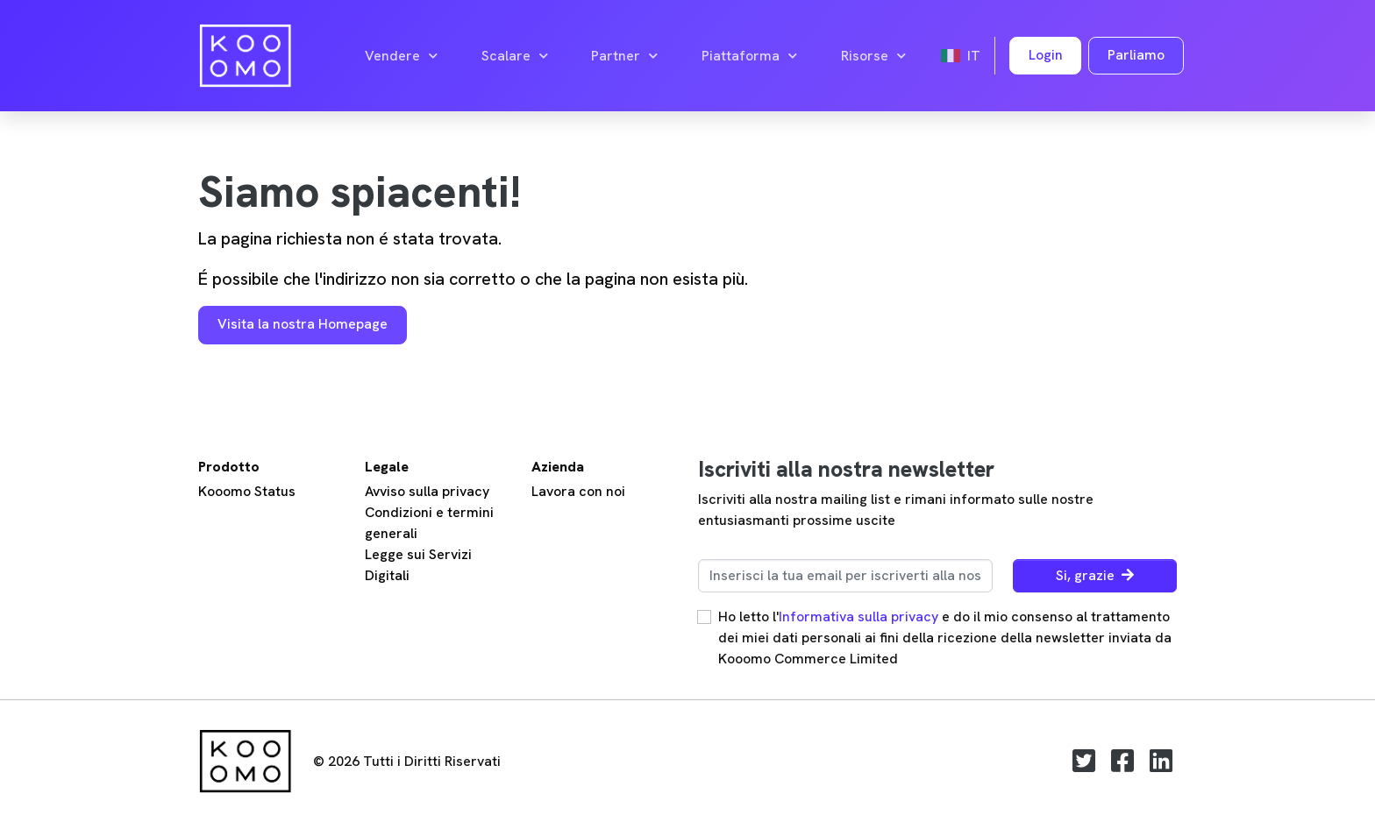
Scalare (514, 56)
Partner (624, 56)
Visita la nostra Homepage (302, 324)
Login (1046, 55)
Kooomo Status (247, 491)
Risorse (873, 56)
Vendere (401, 56)
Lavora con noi (578, 491)
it (960, 55)
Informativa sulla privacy (858, 616)
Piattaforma (749, 56)
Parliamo (1136, 55)
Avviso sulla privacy (427, 491)
